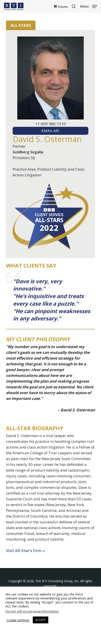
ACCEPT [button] (40, 620)
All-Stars (20, 25)
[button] (88, 6)
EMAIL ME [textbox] (50, 130)
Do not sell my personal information (32, 611)
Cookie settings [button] (18, 620)
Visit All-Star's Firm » (25, 550)
